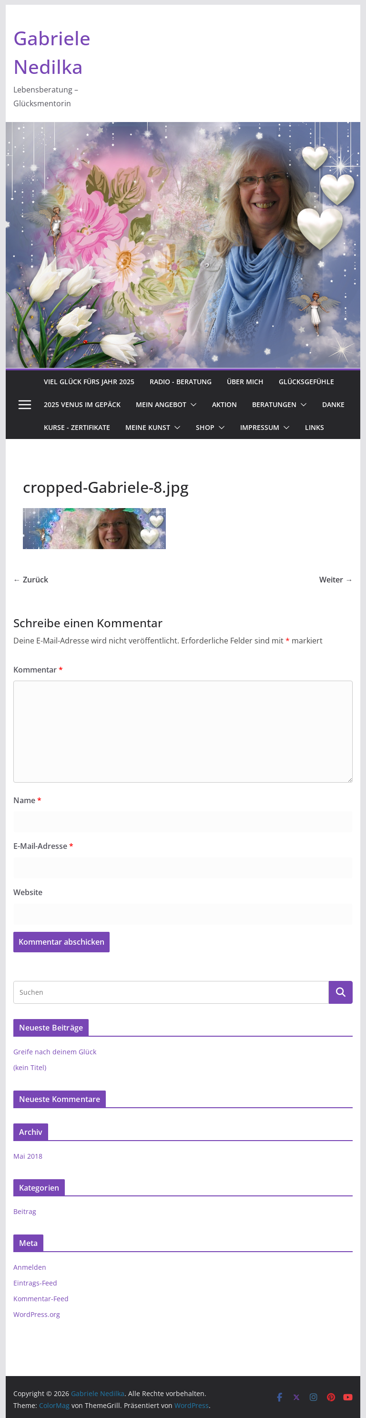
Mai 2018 (27, 1156)
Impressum (259, 427)
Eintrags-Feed (35, 1282)
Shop (205, 427)
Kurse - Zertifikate (77, 427)
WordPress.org (36, 1314)
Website (27, 892)
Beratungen (274, 404)
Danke (333, 404)
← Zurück (30, 579)
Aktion (224, 404)
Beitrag (24, 1211)
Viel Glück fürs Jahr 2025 (89, 381)
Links (314, 427)
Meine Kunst (147, 427)
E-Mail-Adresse (43, 846)
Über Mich (245, 381)
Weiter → (336, 579)
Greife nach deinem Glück (54, 1051)
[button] (191, 404)
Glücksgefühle (306, 381)
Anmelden (29, 1267)
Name (27, 800)
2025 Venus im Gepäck (82, 404)
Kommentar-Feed (41, 1298)
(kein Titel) (29, 1067)
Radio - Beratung (181, 381)
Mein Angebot (161, 404)
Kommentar (38, 669)
